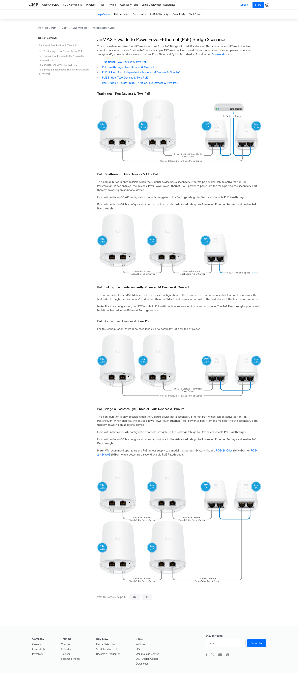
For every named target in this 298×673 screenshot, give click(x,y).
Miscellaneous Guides (104, 27)
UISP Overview (50, 4)
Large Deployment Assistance (158, 4)
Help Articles (121, 14)
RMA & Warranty (159, 14)
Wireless (91, 4)
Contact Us (38, 649)
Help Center (103, 14)
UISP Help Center (47, 27)
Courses (65, 644)
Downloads (179, 14)
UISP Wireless (80, 27)
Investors (37, 653)
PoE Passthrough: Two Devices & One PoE (128, 67)
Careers (36, 644)
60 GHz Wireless (72, 4)
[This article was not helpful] (147, 597)
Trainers (65, 653)
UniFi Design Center (147, 653)
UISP (64, 27)
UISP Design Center (147, 658)
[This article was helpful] (134, 597)
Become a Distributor (108, 653)
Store (258, 4)
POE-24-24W (224, 450)
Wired (112, 4)
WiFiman (141, 644)
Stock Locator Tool (106, 649)
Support (243, 4)
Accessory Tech (129, 4)
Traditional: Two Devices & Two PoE (124, 61)
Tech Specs (195, 14)
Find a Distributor (106, 644)
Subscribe (256, 643)
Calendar (66, 649)
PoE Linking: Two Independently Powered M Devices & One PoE (141, 72)
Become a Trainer (70, 658)
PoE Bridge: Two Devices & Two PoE (125, 77)
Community (139, 14)
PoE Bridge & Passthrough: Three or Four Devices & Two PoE (140, 82)
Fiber (102, 4)
